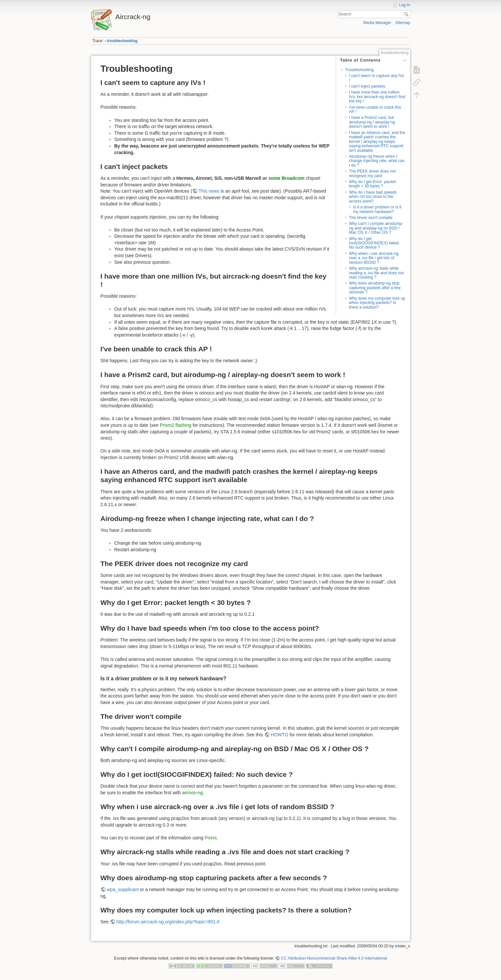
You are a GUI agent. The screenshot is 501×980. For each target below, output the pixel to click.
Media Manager (377, 22)
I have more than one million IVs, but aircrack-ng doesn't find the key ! (377, 96)
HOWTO (279, 734)
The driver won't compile (370, 217)
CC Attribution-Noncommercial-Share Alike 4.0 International (334, 958)
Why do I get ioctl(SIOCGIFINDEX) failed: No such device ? (374, 243)
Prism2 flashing (176, 425)
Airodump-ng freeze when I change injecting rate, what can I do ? (377, 161)
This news (208, 191)
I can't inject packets (367, 86)
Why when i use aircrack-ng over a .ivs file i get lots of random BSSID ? (373, 258)
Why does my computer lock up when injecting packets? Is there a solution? (377, 303)
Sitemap (402, 22)
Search (407, 14)
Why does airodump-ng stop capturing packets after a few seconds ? (375, 287)
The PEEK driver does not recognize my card (372, 173)
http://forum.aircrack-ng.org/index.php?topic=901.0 (167, 921)
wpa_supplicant (123, 889)
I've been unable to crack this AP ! (375, 109)
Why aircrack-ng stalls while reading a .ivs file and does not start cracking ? (376, 273)
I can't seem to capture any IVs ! (376, 77)
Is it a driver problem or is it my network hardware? (377, 209)
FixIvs (211, 837)
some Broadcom (286, 178)
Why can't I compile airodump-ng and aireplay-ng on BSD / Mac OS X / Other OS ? (376, 228)
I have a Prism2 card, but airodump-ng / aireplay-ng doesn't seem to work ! (372, 122)
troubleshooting (122, 41)
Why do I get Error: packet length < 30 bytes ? (372, 183)
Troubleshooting (359, 70)
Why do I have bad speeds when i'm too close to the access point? (373, 197)
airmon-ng (192, 792)
